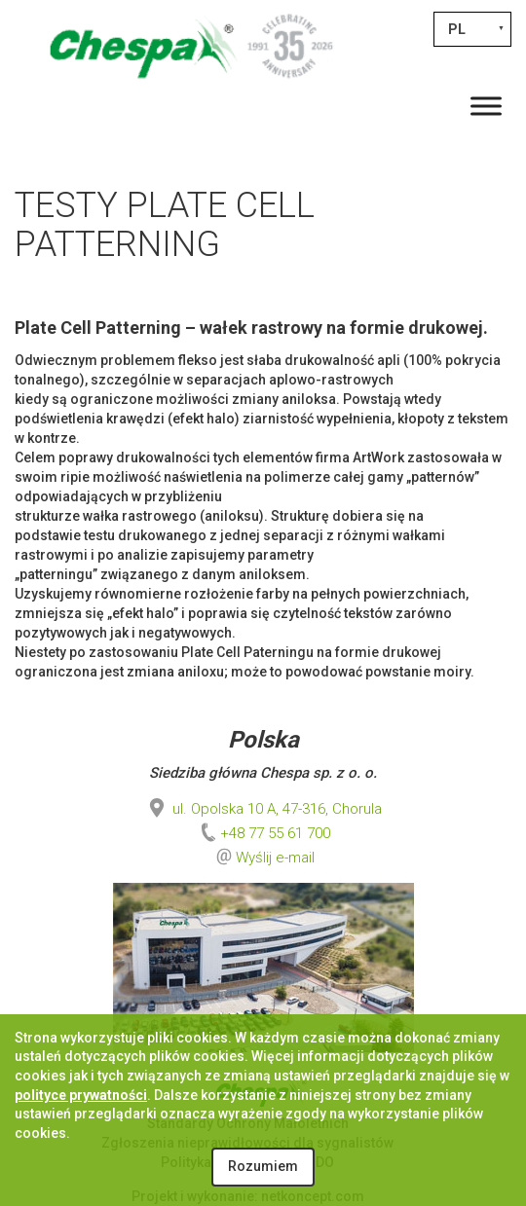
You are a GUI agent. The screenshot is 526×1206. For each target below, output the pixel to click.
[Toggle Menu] (486, 105)
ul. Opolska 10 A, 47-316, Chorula (263, 809)
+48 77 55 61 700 (263, 833)
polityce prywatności (81, 1095)
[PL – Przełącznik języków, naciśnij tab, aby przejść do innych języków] (472, 29)
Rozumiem (263, 1166)
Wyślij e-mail (275, 857)
